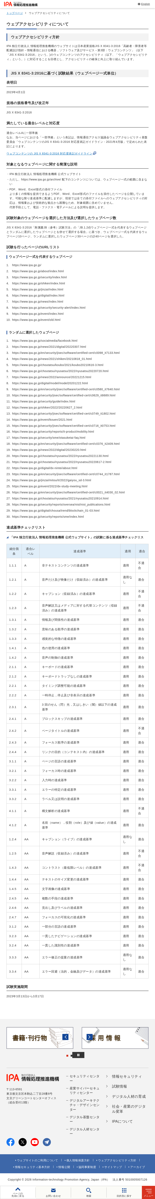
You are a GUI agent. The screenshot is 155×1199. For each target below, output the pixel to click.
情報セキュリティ (127, 1076)
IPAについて (122, 1121)
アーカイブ (137, 1167)
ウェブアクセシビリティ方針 (117, 1160)
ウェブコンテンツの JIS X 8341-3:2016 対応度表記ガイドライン (49, 153)
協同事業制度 (87, 1167)
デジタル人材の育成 (129, 1096)
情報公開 (64, 1167)
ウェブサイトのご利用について (37, 1160)
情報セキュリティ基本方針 (32, 1167)
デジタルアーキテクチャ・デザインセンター (85, 1105)
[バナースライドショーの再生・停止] (89, 1055)
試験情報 (119, 1086)
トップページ (14, 13)
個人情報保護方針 (78, 1160)
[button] (6, 1038)
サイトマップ (113, 1167)
